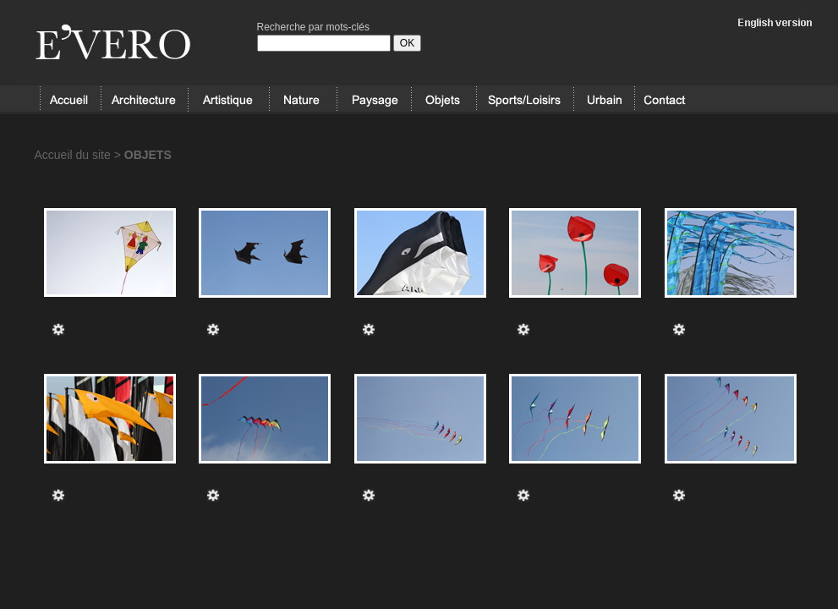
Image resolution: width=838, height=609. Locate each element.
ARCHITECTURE (144, 99)
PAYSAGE (374, 99)
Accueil (70, 99)
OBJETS (443, 99)
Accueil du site (73, 155)
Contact (664, 99)
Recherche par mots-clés (313, 27)
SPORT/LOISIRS (525, 99)
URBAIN (604, 99)
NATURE (303, 99)
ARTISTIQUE (228, 99)
